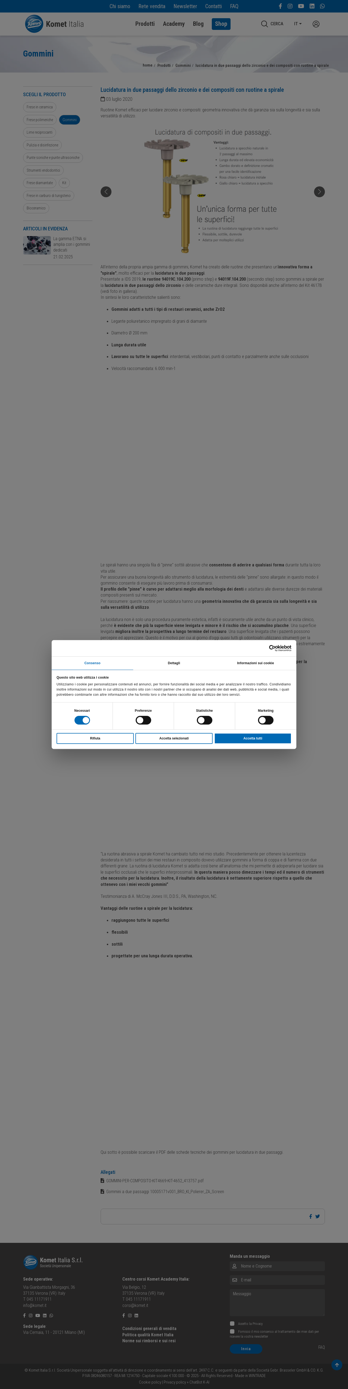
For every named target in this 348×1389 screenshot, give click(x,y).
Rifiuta (95, 739)
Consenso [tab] (93, 662)
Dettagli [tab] (174, 662)
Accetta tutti (252, 739)
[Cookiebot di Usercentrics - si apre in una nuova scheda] (267, 647)
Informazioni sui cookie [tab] (255, 662)
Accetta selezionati (174, 739)
